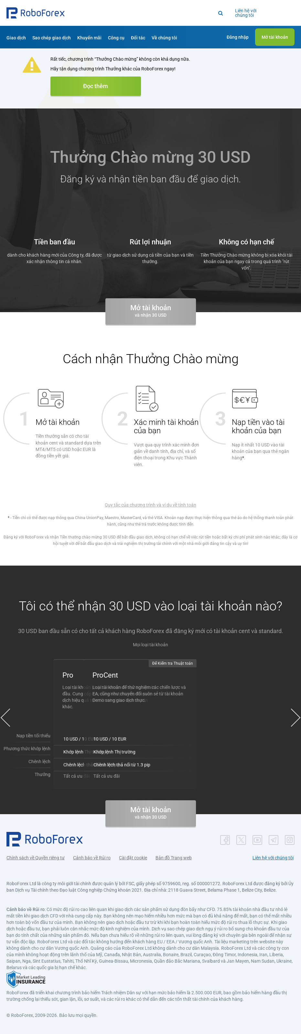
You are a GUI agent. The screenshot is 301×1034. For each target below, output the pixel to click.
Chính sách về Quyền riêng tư (35, 857)
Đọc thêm (95, 86)
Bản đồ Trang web (174, 857)
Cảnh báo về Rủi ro (92, 857)
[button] (35, 12)
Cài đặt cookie (133, 857)
